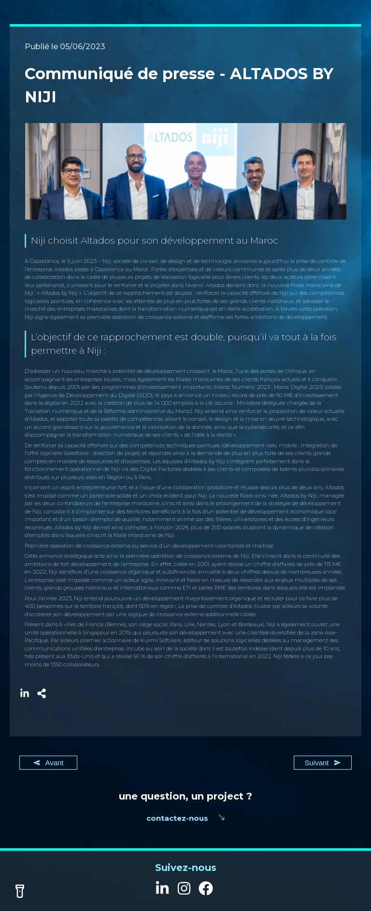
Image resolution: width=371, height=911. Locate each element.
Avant (48, 763)
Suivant (322, 763)
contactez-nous (177, 818)
